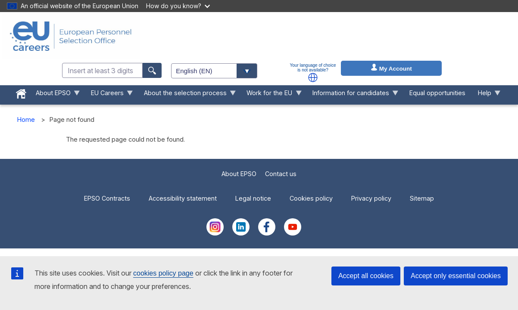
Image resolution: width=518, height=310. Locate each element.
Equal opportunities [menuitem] (437, 92)
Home (26, 119)
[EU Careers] (71, 36)
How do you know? (178, 5)
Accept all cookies (365, 275)
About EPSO (239, 173)
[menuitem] (21, 92)
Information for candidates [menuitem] (352, 95)
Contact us (280, 173)
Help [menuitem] (485, 95)
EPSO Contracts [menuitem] (107, 198)
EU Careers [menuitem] (108, 95)
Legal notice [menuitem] (253, 198)
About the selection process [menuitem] (186, 95)
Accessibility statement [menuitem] (183, 198)
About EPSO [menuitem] (55, 95)
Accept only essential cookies (456, 275)
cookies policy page (163, 273)
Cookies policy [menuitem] (311, 198)
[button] (313, 77)
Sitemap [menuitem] (422, 198)
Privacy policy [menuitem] (371, 198)
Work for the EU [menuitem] (271, 95)
